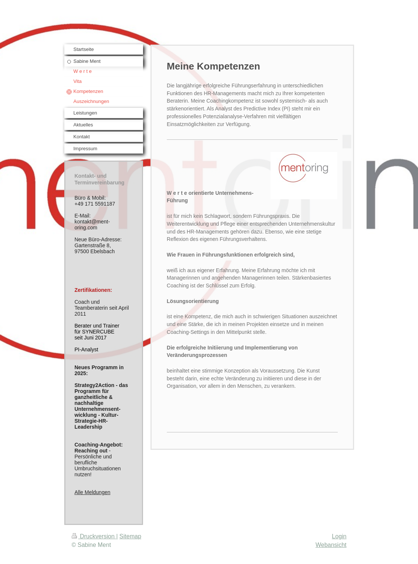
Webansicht (330, 545)
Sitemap (130, 536)
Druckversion (94, 536)
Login (339, 536)
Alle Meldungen (93, 492)
